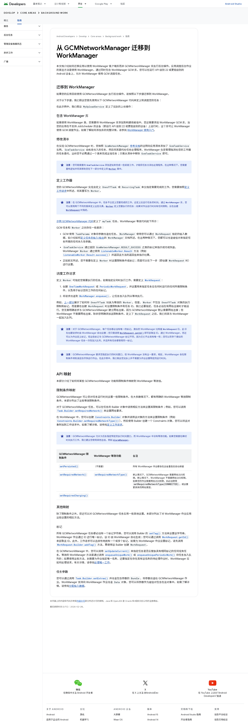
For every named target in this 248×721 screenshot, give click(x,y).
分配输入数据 (76, 586)
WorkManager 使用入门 (140, 130)
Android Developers (65, 36)
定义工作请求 (114, 424)
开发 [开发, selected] (80, 3)
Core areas (28, 12)
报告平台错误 (221, 714)
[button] (18, 26)
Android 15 (152, 714)
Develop (9, 12)
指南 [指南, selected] (19, 20)
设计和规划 (60, 3)
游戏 (82, 714)
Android (50, 714)
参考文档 (135, 146)
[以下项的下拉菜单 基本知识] (46, 4)
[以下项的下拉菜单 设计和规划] (70, 4)
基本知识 (37, 3)
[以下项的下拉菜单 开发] (87, 4)
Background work (54, 12)
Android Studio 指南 (191, 714)
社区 (123, 3)
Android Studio (233, 3)
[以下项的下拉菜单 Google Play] (112, 4)
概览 (6, 20)
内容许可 (81, 601)
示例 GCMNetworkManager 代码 (74, 221)
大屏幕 (117, 714)
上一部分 (69, 302)
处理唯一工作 (102, 562)
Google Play (101, 3)
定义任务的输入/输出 (92, 237)
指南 (127, 36)
